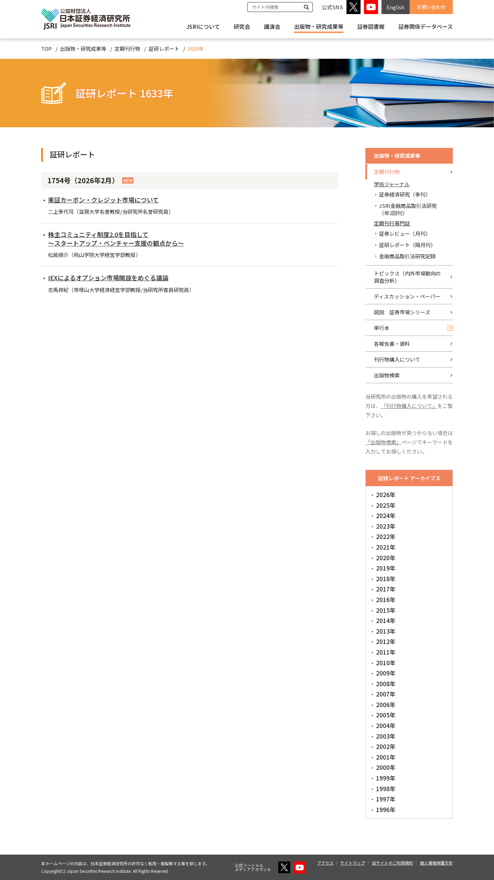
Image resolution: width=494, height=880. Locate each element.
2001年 (386, 757)
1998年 (386, 788)
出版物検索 (387, 375)
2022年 (386, 536)
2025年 (386, 505)
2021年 (386, 547)
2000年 (386, 767)
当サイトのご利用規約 (392, 863)
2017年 (386, 589)
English (395, 7)
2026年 (386, 494)
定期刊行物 (127, 48)
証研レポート (164, 48)
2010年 (386, 662)
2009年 (386, 673)
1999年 (386, 778)
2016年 (386, 599)
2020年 (386, 557)
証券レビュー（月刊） (405, 233)
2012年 (386, 641)
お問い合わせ (431, 6)
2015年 (386, 610)
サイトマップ (352, 863)
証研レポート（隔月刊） (407, 244)
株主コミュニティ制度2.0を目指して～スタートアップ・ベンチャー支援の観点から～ (116, 238)
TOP (46, 48)
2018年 (386, 578)
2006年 (386, 704)
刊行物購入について (397, 359)
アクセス (325, 863)
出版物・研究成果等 (318, 26)
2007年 (386, 694)
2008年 (386, 683)
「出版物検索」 (383, 442)
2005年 (386, 715)
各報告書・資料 (392, 343)
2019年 (386, 568)
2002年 (386, 746)
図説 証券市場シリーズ (402, 312)
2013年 (386, 631)
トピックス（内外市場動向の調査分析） (407, 277)
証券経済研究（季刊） (405, 194)
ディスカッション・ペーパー (407, 296)
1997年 (386, 799)
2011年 (386, 652)
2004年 (386, 725)
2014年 (386, 620)
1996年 (386, 809)
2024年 (386, 515)
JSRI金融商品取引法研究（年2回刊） (408, 209)
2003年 (386, 736)
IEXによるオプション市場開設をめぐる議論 (108, 277)
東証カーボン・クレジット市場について (103, 199)
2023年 (386, 526)
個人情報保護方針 (436, 863)
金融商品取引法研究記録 (407, 256)
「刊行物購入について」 (409, 405)
